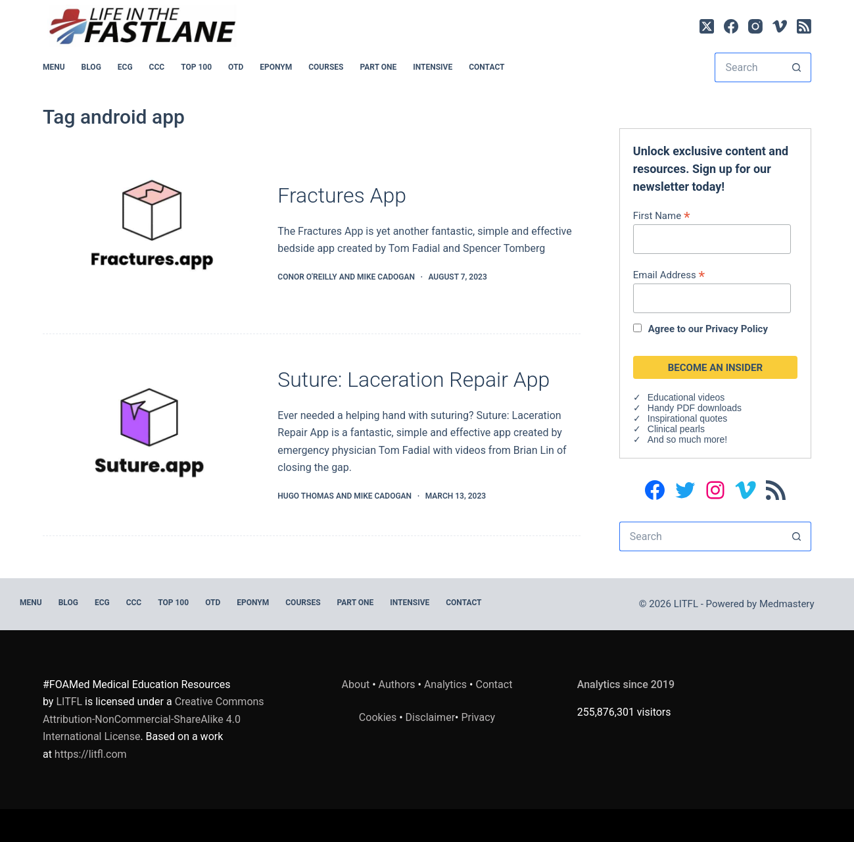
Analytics (445, 684)
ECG (125, 67)
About (356, 684)
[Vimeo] (779, 26)
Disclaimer (430, 717)
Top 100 (196, 67)
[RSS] (804, 26)
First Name (661, 215)
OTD (235, 67)
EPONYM (276, 67)
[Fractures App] (150, 233)
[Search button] (796, 67)
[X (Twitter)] (707, 26)
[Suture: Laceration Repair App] (150, 435)
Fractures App (341, 195)
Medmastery (787, 604)
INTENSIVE (432, 67)
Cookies (379, 717)
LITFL (69, 701)
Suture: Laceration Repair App (413, 379)
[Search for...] (748, 67)
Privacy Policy (736, 329)
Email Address (669, 275)
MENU (54, 67)
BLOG (91, 67)
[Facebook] (731, 26)
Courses (325, 67)
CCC (157, 67)
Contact (486, 67)
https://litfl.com (91, 754)
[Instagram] (755, 26)
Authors (397, 684)
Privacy (478, 717)
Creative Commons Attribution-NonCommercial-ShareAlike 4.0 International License (153, 719)
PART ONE (378, 67)
